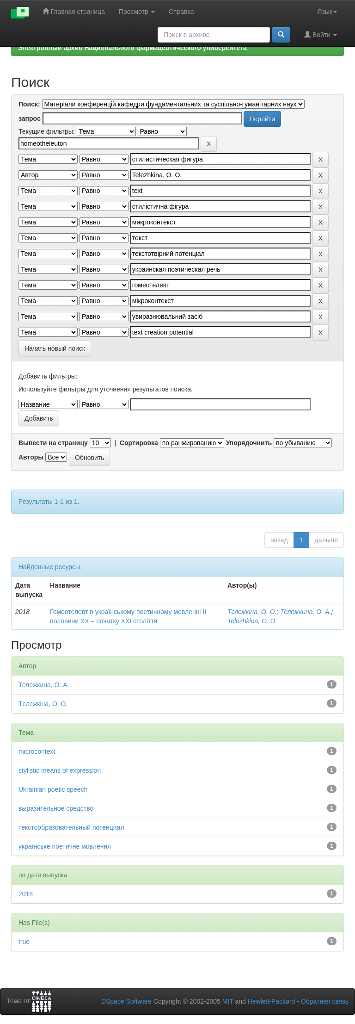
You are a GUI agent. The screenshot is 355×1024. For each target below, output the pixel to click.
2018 (25, 894)
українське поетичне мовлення (64, 846)
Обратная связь (325, 1001)
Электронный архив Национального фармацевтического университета (132, 47)
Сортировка (139, 443)
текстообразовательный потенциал (71, 827)
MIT (227, 1001)
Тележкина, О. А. (305, 611)
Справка (181, 11)
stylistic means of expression (59, 770)
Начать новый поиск (54, 348)
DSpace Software (126, 1001)
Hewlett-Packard (271, 1001)
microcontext (36, 751)
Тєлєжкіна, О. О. (251, 611)
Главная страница (74, 11)
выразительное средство (55, 808)
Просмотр (137, 11)
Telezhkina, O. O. (252, 621)
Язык (327, 11)
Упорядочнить (249, 443)
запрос (29, 118)
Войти (320, 34)
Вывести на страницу (53, 443)
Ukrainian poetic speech (52, 789)
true (24, 941)
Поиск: (29, 104)
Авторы (30, 457)
